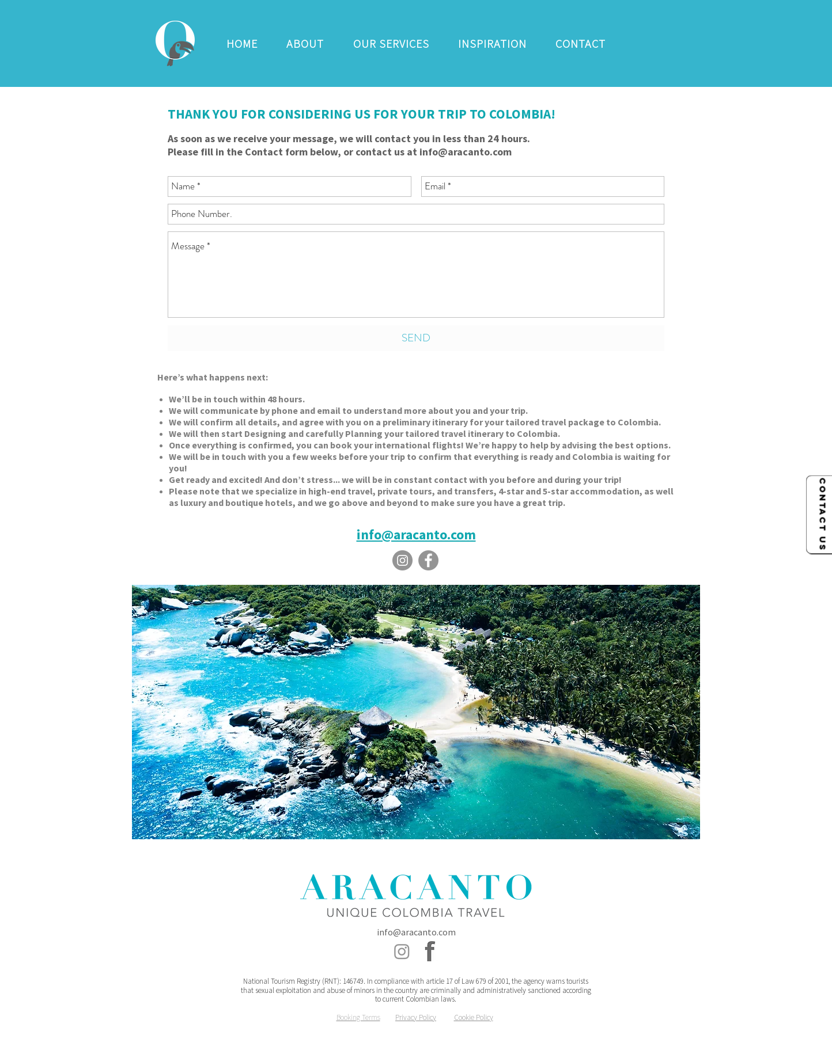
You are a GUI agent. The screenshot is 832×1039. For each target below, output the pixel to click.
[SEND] (416, 338)
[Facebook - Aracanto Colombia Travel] (428, 560)
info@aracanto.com (465, 151)
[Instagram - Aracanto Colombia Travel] (402, 560)
